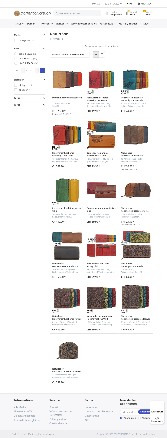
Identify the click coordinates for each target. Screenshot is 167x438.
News (129, 3)
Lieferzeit (19, 79)
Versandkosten (47, 434)
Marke (17, 34)
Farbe (17, 97)
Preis (16, 48)
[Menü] (162, 402)
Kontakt (96, 3)
